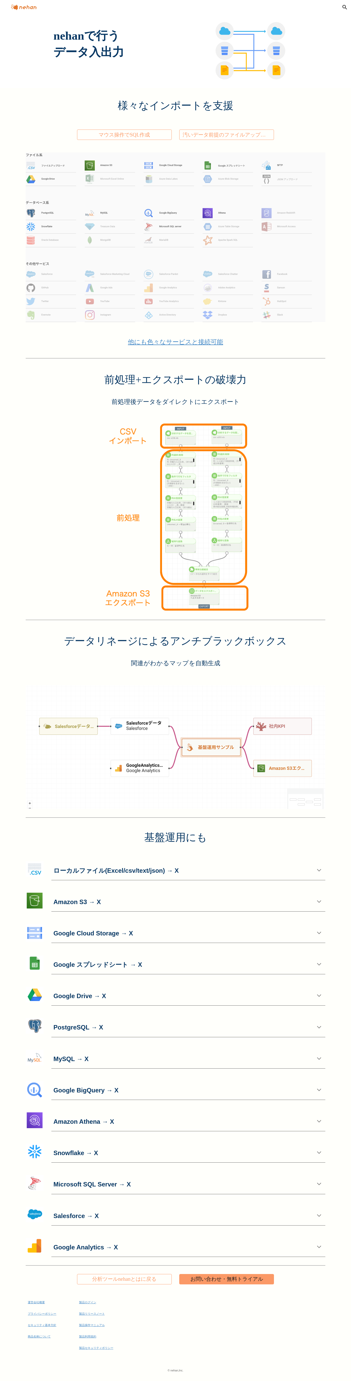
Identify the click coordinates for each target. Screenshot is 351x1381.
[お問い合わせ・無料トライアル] (227, 1279)
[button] (345, 7)
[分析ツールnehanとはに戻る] (124, 1279)
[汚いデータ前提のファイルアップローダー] (227, 135)
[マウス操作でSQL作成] (124, 135)
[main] (175, 44)
